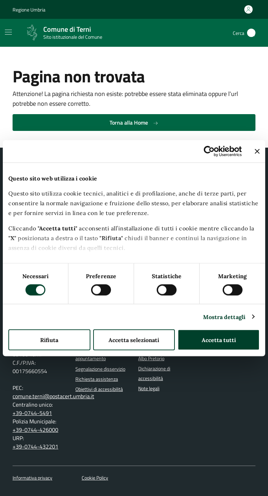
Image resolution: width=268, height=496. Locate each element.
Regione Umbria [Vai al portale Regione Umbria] (29, 9)
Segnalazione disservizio (100, 369)
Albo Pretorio (151, 358)
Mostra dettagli (224, 316)
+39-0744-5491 (32, 413)
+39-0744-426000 (35, 429)
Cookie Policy (95, 478)
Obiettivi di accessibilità (99, 389)
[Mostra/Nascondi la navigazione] (8, 32)
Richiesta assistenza (96, 379)
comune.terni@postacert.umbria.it (53, 396)
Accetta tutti (219, 339)
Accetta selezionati (134, 339)
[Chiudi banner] (257, 151)
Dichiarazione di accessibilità (154, 373)
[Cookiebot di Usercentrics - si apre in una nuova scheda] (211, 151)
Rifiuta (49, 339)
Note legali (148, 388)
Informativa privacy (32, 478)
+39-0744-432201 (35, 446)
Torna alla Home (134, 122)
